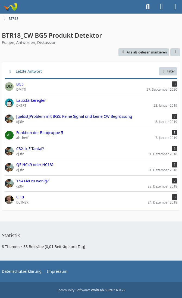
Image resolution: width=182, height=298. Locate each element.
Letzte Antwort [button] (29, 71)
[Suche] (147, 6)
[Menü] (175, 6)
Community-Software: (91, 290)
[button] (175, 52)
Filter (168, 71)
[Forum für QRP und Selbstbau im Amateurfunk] (10, 6)
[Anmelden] (161, 7)
